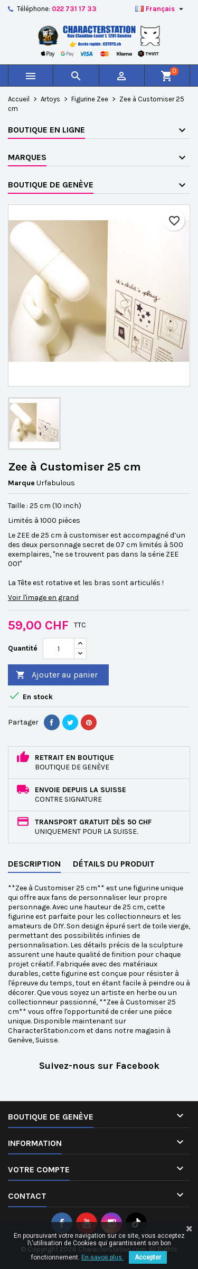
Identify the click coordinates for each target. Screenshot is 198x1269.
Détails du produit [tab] (114, 864)
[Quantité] (58, 648)
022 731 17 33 (74, 9)
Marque (21, 482)
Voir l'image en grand (43, 597)
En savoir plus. (102, 1257)
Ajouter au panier (57, 675)
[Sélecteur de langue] (160, 9)
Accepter (148, 1257)
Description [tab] (34, 864)
